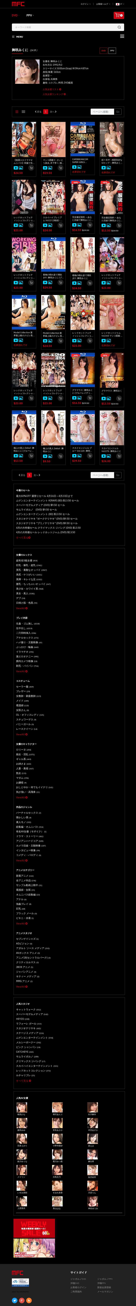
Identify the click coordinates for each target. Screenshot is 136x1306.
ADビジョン (23, 908)
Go (117, 111)
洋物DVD (74, 1236)
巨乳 (20, 876)
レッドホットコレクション (31, 1024)
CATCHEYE (23, 1007)
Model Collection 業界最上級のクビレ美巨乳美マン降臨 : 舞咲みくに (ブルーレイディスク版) (24, 334)
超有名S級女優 (25, 557)
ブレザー (22, 677)
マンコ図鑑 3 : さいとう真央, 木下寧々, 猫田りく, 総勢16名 (53, 162)
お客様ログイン (78, 1240)
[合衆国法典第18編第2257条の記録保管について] (100, 1295)
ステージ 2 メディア (28, 990)
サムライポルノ (26, 1012)
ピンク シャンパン (26, 1003)
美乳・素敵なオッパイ (29, 565)
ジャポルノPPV (105, 1231)
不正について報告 (21, 1273)
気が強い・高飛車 (26, 768)
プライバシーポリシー (23, 1282)
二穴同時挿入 (25, 623)
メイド (21, 685)
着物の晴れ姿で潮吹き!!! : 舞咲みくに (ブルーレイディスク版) (53, 276)
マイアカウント (50, 1273)
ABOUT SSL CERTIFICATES (20, 1244)
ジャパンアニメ (25, 933)
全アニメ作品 (25, 850)
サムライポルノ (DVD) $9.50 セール (33, 508)
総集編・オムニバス (28, 801)
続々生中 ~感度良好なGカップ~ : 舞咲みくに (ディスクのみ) (112, 161)
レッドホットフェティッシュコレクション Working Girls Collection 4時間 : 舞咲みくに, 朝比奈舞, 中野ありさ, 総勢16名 (24, 276)
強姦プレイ (22, 871)
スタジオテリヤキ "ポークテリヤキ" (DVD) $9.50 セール (42, 516)
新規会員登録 (104, 1240)
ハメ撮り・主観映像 (27, 631)
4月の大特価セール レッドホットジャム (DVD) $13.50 (41, 529)
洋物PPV (101, 1236)
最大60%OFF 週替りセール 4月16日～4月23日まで (40, 495)
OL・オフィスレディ (28, 698)
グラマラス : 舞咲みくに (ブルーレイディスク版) (82, 392)
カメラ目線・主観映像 (29, 818)
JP (120, 4)
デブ (20, 590)
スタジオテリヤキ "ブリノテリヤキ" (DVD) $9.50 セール (42, 521)
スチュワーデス (25, 702)
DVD (15, 15)
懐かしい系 (22, 792)
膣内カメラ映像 (25, 648)
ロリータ (22, 730)
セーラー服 (23, 672)
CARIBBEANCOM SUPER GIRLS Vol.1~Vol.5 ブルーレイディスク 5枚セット (82, 161)
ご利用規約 (76, 1244)
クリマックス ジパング (28, 1016)
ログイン (86, 4)
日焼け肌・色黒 (25, 595)
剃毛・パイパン (26, 652)
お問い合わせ (49, 1269)
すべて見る (22, 534)
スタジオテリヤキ (27, 986)
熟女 (20, 751)
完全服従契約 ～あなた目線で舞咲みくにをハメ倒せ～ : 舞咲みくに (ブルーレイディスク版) (82, 219)
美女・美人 (24, 586)
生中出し (23, 619)
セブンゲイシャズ (26, 904)
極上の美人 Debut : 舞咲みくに (53, 450)
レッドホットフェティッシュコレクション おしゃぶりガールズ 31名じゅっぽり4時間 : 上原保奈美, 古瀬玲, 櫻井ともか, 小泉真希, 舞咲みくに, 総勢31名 (111, 276)
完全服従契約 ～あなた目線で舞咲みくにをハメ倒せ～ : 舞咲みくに (112, 219)
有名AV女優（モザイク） (29, 805)
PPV (29, 15)
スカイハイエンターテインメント (34, 1020)
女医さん (21, 693)
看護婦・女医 (24, 859)
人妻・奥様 (23, 747)
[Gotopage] (102, 112)
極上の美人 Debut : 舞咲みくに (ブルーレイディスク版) (24, 449)
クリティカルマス (26, 925)
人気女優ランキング (54, 94)
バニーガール (24, 706)
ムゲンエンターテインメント (32, 995)
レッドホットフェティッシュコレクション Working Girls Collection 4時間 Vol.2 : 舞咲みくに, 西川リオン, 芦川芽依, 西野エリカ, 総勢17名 (24, 219)
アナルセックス (26, 627)
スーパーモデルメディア (30, 974)
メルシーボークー (27, 999)
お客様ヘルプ (103, 4)
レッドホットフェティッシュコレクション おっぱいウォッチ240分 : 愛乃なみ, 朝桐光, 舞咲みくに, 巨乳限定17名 (82, 334)
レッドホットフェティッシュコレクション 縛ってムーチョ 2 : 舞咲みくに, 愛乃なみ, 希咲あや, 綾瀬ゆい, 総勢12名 (24, 392)
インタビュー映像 (26, 822)
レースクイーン (25, 710)
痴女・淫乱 (24, 734)
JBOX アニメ (23, 929)
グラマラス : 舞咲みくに (112, 392)
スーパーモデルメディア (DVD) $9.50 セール (37, 504)
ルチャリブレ (24, 1028)
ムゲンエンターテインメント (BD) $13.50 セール (39, 512)
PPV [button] (112, 50)
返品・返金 (17, 1277)
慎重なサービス (50, 1277)
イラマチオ (23, 640)
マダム (21, 756)
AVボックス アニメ (26, 917)
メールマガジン (105, 1244)
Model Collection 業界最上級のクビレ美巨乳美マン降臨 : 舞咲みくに (53, 334)
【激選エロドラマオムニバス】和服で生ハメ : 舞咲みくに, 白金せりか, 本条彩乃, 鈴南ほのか (23, 162)
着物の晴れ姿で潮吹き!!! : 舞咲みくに (81, 277)
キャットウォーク (27, 969)
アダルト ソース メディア (30, 912)
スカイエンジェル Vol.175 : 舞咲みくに (111, 450)
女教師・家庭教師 (27, 681)
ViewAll (20, 600)
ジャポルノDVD (78, 1231)
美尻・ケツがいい (27, 569)
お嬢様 (20, 760)
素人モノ (22, 797)
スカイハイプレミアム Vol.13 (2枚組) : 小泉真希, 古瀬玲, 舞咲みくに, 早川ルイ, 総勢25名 (53, 219)
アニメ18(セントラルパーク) (31, 921)
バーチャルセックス (27, 788)
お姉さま (22, 743)
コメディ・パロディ (27, 826)
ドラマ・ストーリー (28, 809)
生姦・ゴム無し (26, 615)
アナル (20, 867)
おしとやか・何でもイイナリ (32, 764)
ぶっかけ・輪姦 (26, 636)
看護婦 (21, 689)
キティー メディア (26, 938)
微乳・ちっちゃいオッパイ (31, 578)
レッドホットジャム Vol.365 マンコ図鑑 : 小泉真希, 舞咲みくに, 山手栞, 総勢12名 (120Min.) (112, 334)
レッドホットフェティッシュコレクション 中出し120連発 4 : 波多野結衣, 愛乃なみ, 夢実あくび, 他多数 (53, 392)
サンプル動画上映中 (27, 854)
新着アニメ (23, 846)
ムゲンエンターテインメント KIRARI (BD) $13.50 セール (43, 500)
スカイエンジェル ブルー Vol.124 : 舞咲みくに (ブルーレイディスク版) (82, 449)
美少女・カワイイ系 (28, 582)
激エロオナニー (26, 644)
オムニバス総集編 (26, 863)
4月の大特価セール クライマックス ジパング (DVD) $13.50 (44, 525)
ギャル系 (22, 739)
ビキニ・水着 (24, 884)
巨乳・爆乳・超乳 (27, 561)
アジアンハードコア (28, 813)
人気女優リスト (52, 89)
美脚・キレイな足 (27, 574)
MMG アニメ (23, 942)
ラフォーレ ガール (27, 982)
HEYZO (21, 978)
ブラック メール (25, 880)
